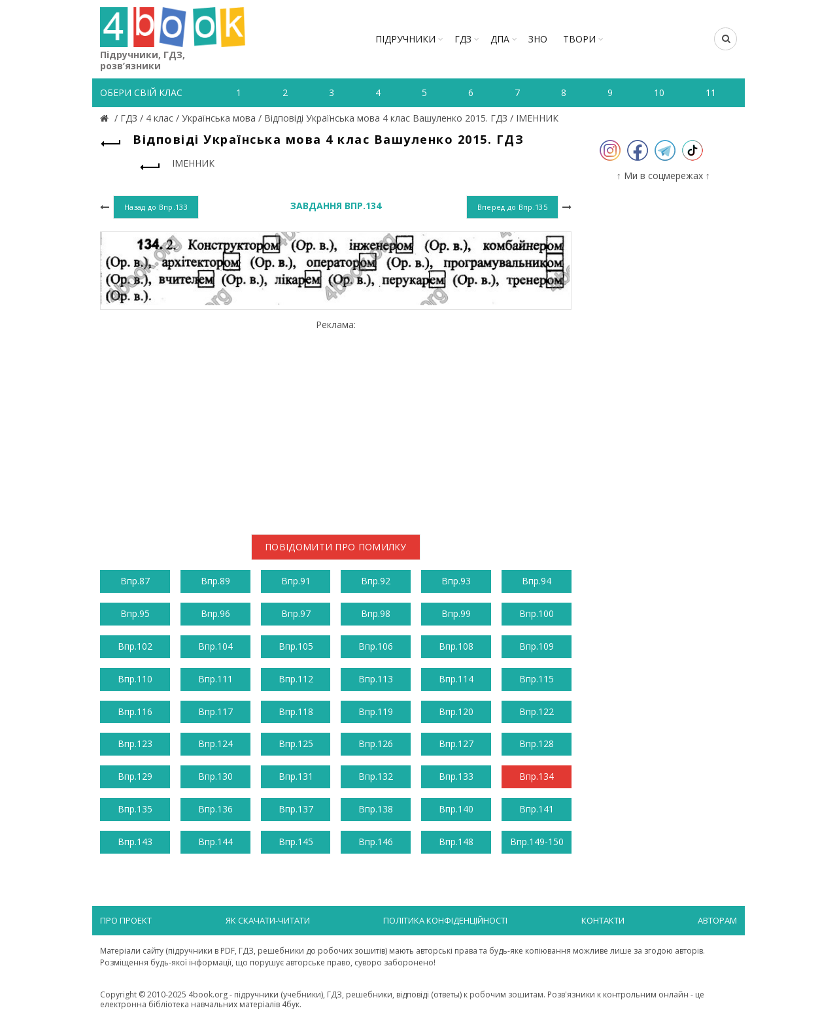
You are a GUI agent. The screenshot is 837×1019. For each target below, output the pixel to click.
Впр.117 (215, 711)
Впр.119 (375, 711)
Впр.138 (375, 809)
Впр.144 (215, 841)
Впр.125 (296, 743)
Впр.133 (456, 776)
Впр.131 (296, 776)
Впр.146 (375, 841)
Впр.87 (135, 581)
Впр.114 (456, 679)
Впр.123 (135, 743)
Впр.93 (456, 581)
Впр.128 (536, 743)
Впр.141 (536, 809)
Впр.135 (135, 809)
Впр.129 (135, 776)
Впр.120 (456, 711)
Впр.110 (135, 679)
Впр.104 (215, 646)
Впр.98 (375, 613)
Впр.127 (456, 743)
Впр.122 (536, 711)
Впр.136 (215, 809)
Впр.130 (215, 776)
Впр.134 (536, 776)
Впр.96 (215, 613)
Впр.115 (536, 679)
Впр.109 (536, 646)
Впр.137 (296, 809)
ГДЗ (462, 39)
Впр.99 (456, 613)
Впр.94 (536, 581)
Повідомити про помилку (336, 547)
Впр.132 (375, 776)
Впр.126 (375, 743)
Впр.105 (296, 646)
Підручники (405, 39)
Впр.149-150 (537, 841)
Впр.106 (375, 646)
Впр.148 (456, 841)
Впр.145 (296, 841)
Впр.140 (456, 809)
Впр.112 (296, 679)
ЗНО (537, 39)
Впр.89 (215, 581)
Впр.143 (135, 841)
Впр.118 (296, 711)
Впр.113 (375, 679)
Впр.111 (215, 679)
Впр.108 (456, 646)
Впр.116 (135, 711)
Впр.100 (536, 613)
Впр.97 (296, 613)
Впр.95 (135, 613)
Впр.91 (296, 581)
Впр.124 (215, 743)
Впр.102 (135, 646)
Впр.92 (375, 581)
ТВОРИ (579, 39)
